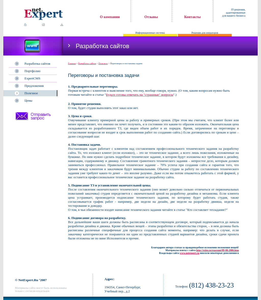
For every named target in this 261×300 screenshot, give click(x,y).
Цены (28, 100)
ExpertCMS (32, 78)
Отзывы (151, 17)
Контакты (192, 17)
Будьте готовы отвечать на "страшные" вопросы (139, 95)
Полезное (31, 93)
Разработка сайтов (37, 63)
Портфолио (32, 71)
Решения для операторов (204, 32)
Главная (72, 63)
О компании (110, 17)
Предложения (34, 86)
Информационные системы (150, 32)
